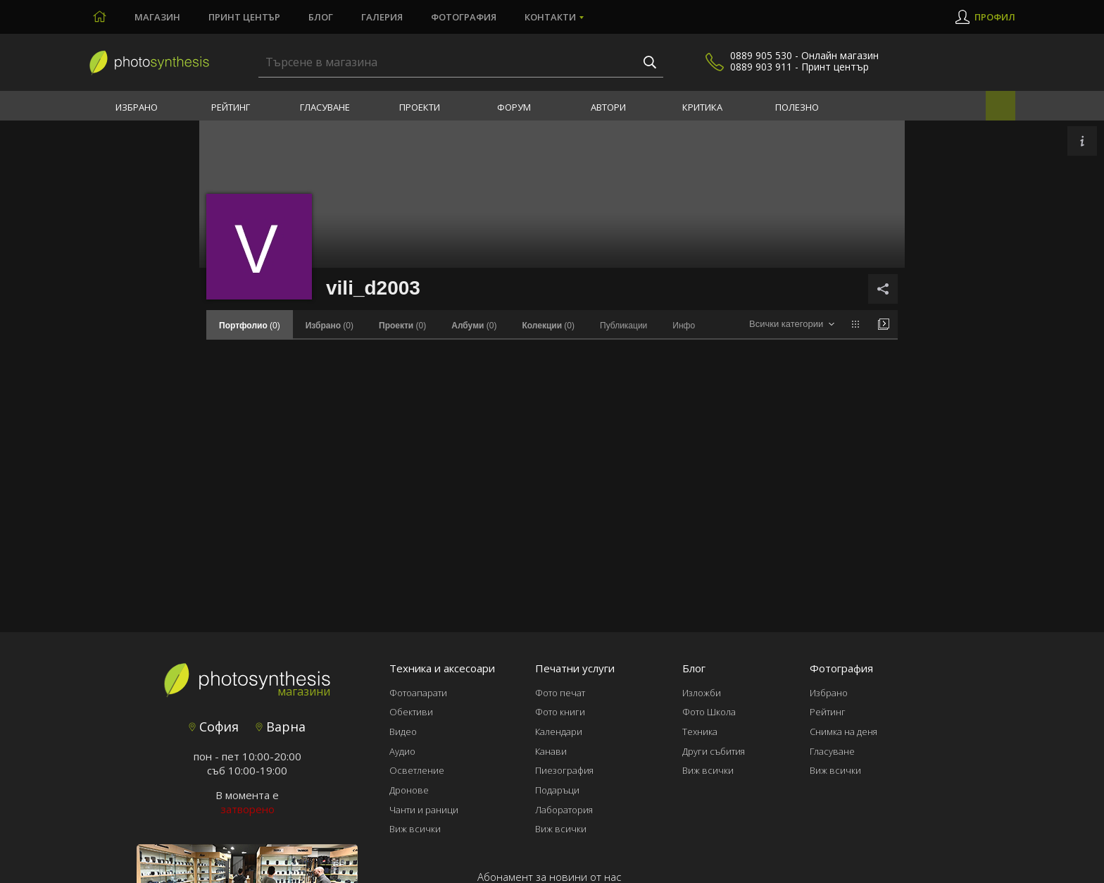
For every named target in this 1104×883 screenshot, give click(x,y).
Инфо (683, 326)
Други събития (713, 751)
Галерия (382, 17)
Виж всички (415, 828)
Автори (608, 107)
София (214, 726)
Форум (514, 107)
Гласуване (325, 107)
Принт (244, 17)
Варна (281, 726)
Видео (403, 731)
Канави (551, 751)
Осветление (416, 770)
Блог (320, 17)
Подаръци (557, 790)
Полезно (797, 107)
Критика (702, 107)
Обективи (411, 711)
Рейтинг (230, 107)
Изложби (701, 692)
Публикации (623, 326)
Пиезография (564, 770)
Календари (558, 731)
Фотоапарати (418, 692)
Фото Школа (709, 711)
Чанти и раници (423, 809)
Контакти (550, 17)
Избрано (136, 107)
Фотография (463, 17)
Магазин (157, 17)
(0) (329, 326)
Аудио (402, 751)
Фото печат (560, 692)
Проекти (419, 107)
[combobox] (791, 324)
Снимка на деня (843, 731)
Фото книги (560, 711)
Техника (699, 731)
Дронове (409, 790)
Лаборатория (564, 809)
